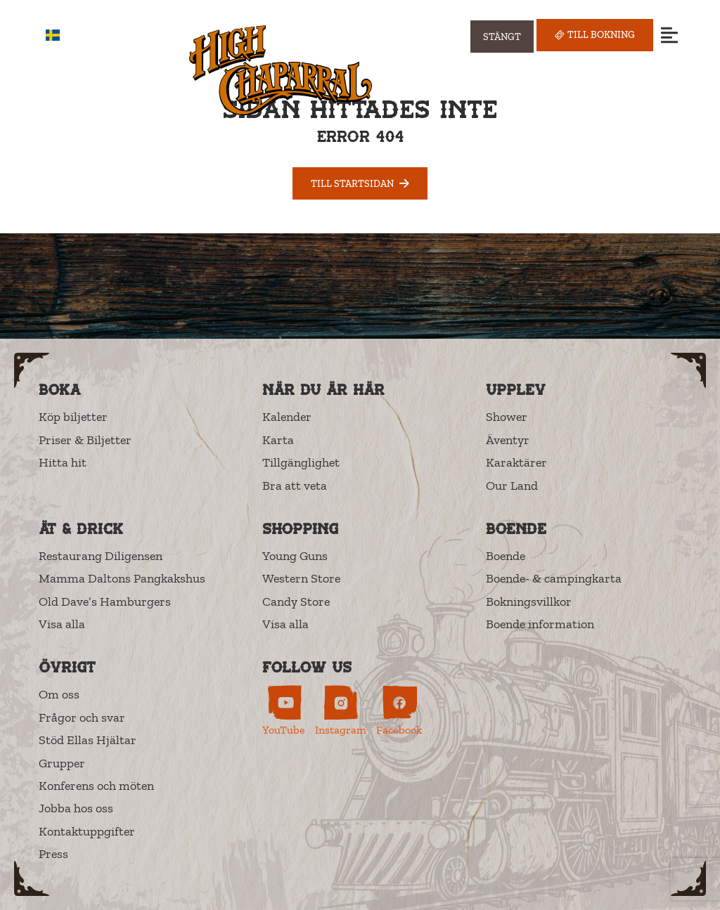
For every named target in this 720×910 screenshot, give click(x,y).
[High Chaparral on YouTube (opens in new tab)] (283, 710)
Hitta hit (62, 462)
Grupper (62, 763)
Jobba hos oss (76, 808)
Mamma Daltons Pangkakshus (122, 578)
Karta (278, 440)
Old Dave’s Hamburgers (105, 601)
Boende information (540, 624)
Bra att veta (294, 485)
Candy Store (296, 601)
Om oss (59, 694)
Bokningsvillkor (529, 601)
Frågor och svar (82, 717)
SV (62, 35)
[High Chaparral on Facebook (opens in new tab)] (399, 710)
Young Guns (295, 556)
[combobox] (62, 35)
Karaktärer (516, 462)
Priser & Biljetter (85, 440)
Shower (506, 416)
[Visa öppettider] (502, 36)
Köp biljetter (73, 416)
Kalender (286, 416)
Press (53, 854)
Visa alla (62, 624)
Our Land (512, 485)
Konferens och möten (96, 785)
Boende (505, 556)
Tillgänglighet (301, 462)
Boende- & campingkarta (554, 578)
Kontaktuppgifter (87, 831)
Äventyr (507, 440)
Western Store (301, 578)
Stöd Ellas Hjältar (87, 740)
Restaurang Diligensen (100, 556)
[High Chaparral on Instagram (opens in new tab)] (340, 710)
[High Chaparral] (280, 70)
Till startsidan (360, 183)
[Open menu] (669, 35)
